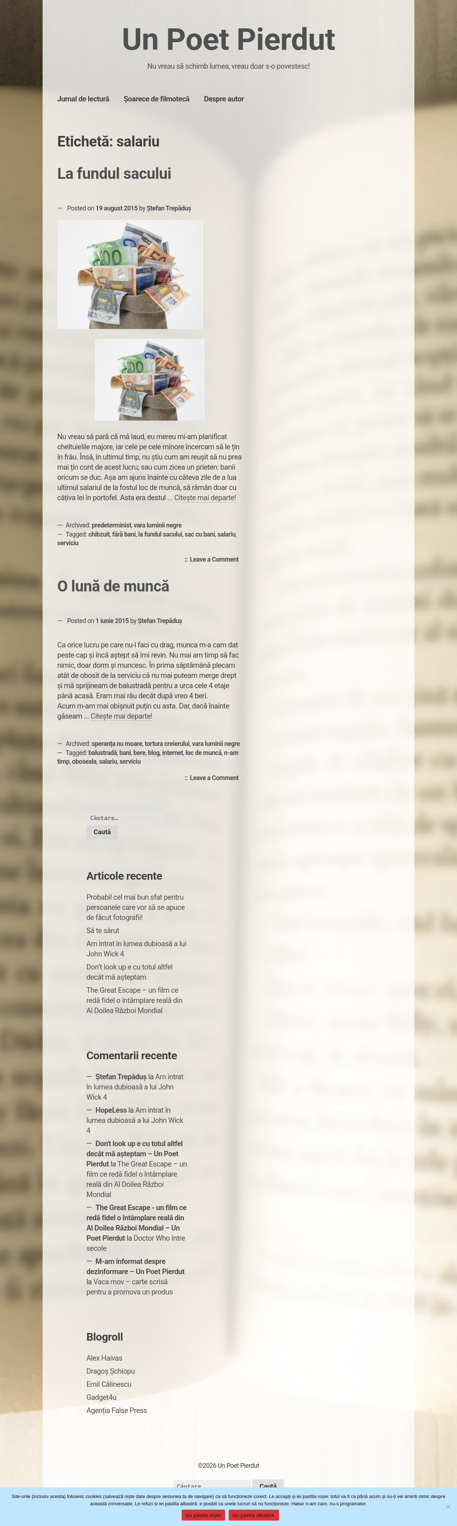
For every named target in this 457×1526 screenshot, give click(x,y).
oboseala (84, 761)
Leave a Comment (216, 560)
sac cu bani (200, 534)
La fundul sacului (114, 173)
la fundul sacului (160, 534)
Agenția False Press (116, 1410)
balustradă (102, 752)
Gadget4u (101, 1397)
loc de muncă (203, 752)
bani (125, 752)
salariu (226, 534)
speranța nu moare (117, 743)
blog (153, 752)
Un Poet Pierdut (228, 39)
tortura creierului (167, 743)
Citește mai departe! (205, 497)
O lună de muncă (113, 586)
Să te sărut (102, 930)
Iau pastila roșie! (203, 1515)
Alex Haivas (104, 1358)
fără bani (124, 534)
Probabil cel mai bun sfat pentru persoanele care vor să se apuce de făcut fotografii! (135, 907)
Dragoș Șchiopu (110, 1371)
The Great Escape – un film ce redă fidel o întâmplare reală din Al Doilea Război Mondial (134, 1000)
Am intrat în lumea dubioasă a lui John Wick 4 (134, 1086)
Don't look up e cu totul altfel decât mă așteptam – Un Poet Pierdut (134, 1153)
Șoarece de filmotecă (157, 99)
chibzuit (99, 534)
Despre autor (224, 99)
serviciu (67, 543)
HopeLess (111, 1110)
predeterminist (111, 525)
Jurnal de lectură (83, 99)
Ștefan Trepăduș (169, 208)
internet (172, 752)
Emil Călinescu (108, 1384)
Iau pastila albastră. (253, 1515)
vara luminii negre (158, 525)
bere (139, 752)
